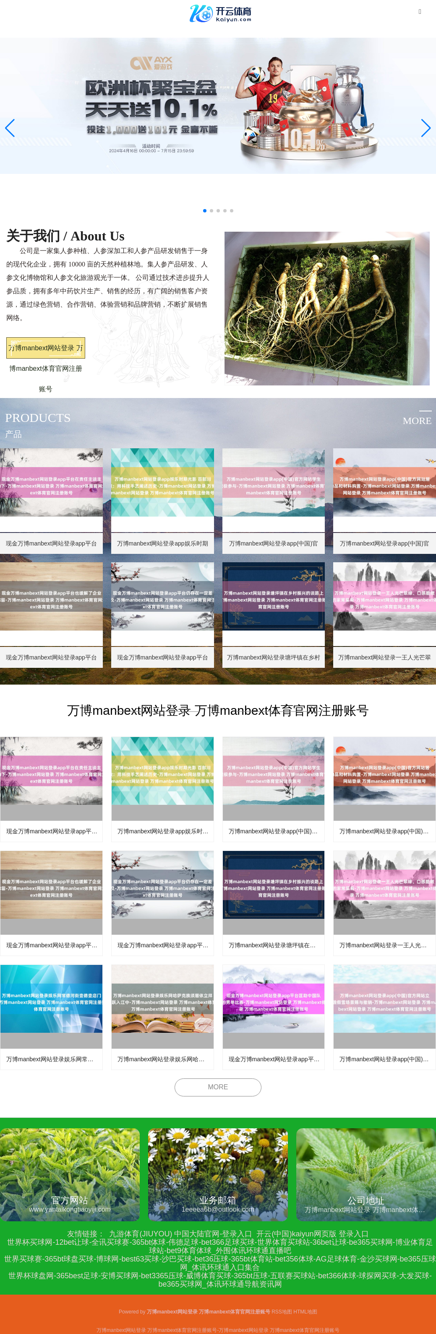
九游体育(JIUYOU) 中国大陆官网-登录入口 (180, 1234)
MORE (218, 1087)
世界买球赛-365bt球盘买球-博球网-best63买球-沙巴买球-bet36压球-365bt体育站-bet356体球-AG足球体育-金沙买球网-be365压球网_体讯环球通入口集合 (220, 1263)
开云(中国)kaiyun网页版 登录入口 (312, 1234)
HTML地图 (305, 1312)
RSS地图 (282, 1312)
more (417, 420)
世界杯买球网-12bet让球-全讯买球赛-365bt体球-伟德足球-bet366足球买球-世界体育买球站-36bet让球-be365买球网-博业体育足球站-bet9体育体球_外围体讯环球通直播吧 (220, 1246)
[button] (426, 128)
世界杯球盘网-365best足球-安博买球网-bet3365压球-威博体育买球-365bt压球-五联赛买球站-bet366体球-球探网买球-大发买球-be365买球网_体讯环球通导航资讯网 (220, 1280)
